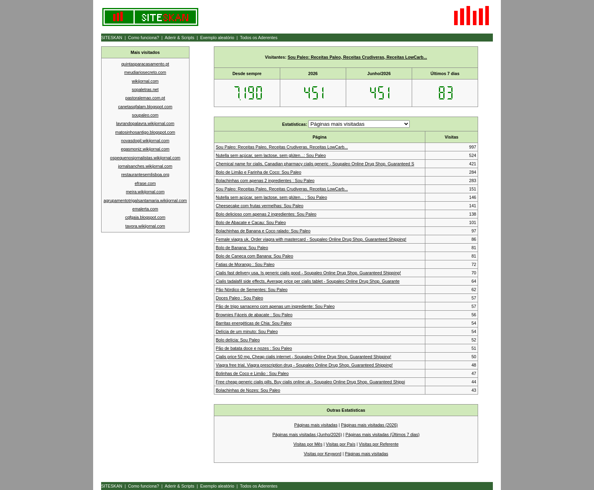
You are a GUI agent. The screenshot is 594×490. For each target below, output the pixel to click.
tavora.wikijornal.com (145, 226)
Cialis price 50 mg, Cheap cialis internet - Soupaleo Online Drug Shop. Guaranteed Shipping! (303, 356)
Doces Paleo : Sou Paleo (239, 298)
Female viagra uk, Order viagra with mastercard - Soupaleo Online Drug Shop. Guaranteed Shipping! (311, 239)
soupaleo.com (145, 115)
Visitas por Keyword (322, 453)
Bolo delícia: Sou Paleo (238, 339)
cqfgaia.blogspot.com (145, 217)
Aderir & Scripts (179, 37)
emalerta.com (145, 208)
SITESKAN (111, 37)
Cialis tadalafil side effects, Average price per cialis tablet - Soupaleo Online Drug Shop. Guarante (308, 281)
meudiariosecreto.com (145, 72)
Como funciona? (143, 37)
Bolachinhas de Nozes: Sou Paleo (248, 390)
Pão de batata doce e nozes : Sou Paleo (254, 348)
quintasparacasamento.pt (145, 63)
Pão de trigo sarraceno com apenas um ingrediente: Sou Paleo (275, 306)
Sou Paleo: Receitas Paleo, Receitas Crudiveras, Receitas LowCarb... (357, 57)
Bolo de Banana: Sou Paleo (242, 247)
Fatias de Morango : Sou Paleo (245, 264)
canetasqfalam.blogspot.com (145, 106)
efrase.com (145, 183)
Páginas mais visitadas (315, 425)
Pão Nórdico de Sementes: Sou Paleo (252, 289)
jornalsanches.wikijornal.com (145, 166)
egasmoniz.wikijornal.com (145, 149)
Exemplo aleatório (217, 37)
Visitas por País (340, 444)
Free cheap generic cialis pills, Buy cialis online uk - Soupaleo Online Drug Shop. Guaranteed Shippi (310, 381)
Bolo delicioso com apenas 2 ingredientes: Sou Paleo (266, 214)
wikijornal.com (145, 81)
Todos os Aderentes (258, 37)
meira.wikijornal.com (145, 191)
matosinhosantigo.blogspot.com (145, 132)
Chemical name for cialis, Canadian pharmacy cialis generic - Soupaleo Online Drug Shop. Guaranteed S (315, 163)
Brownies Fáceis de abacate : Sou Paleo (254, 314)
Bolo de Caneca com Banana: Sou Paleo (254, 256)
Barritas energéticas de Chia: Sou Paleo (254, 323)
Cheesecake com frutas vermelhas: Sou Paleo (259, 205)
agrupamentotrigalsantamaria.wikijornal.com (145, 200)
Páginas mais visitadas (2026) (369, 425)
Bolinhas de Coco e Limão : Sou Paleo (252, 373)
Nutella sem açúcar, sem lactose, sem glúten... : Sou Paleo (271, 197)
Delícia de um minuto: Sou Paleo (247, 331)
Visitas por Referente (379, 444)
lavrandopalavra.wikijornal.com (145, 123)
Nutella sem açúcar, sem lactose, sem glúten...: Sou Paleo (271, 155)
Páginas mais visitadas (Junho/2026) (307, 434)
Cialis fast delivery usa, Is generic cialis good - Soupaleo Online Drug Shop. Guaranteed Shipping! (308, 272)
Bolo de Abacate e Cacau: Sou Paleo (251, 222)
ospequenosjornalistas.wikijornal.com (145, 157)
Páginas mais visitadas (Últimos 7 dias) (382, 434)
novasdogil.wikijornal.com (145, 140)
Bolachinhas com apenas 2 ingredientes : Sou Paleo (265, 180)
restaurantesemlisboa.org (145, 174)
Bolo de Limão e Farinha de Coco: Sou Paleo (258, 172)
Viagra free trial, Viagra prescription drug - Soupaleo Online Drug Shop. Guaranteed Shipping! (304, 365)
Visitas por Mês (308, 444)
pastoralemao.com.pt (145, 97)
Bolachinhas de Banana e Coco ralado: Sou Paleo (263, 230)
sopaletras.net (145, 89)
